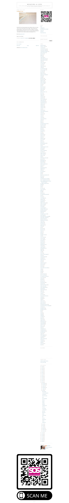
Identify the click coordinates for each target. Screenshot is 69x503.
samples (41, 250)
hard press (41, 165)
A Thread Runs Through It (44, 51)
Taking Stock (44, 419)
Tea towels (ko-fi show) (43, 295)
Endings (43, 402)
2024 (42, 369)
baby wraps (42, 72)
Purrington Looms (43, 234)
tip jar (41, 310)
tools (41, 311)
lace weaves (42, 188)
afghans (41, 55)
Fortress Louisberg (43, 150)
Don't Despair (44, 391)
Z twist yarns (42, 343)
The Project (42, 306)
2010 (42, 438)
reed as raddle (42, 239)
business (41, 94)
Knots (41, 185)
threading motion (42, 309)
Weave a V (41, 325)
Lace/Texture (44, 408)
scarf (41, 251)
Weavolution (42, 332)
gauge (41, 156)
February (43, 429)
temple (41, 299)
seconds (41, 255)
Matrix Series (42, 205)
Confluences (42, 107)
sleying (41, 271)
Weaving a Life (34, 4)
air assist (41, 56)
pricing (41, 233)
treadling (41, 315)
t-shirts (41, 293)
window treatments (43, 338)
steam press (42, 283)
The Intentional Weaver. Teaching (45, 305)
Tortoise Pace (44, 415)
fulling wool (42, 155)
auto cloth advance (43, 68)
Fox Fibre (41, 151)
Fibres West (42, 144)
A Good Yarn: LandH (43, 50)
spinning (41, 278)
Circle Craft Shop (42, 99)
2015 (42, 382)
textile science (42, 303)
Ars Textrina (42, 63)
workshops (41, 341)
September (44, 387)
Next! (43, 397)
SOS (41, 272)
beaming (41, 75)
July (43, 390)
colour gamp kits (42, 101)
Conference (42, 105)
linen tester (42, 193)
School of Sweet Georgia (43, 254)
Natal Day (43, 411)
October (43, 386)
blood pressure (42, 79)
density (41, 122)
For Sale (43, 418)
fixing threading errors (43, 146)
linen (41, 191)
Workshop (41, 339)
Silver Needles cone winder (44, 267)
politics (41, 232)
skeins (41, 270)
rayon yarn (41, 238)
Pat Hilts (41, 226)
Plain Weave (42, 229)
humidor (41, 177)
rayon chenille (42, 237)
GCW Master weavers (43, 157)
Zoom (41, 344)
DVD (41, 132)
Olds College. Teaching (43, 217)
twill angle (41, 316)
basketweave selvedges (43, 74)
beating (41, 77)
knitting (41, 184)
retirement (41, 243)
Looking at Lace (44, 405)
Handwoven (42, 162)
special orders (42, 277)
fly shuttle (41, 149)
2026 (42, 366)
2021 (42, 373)
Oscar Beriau (42, 223)
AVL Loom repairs (43, 69)
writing (41, 342)
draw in (41, 128)
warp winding (42, 322)
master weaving (42, 204)
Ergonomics (42, 138)
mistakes (41, 212)
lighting (41, 190)
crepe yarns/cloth (42, 118)
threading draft (42, 308)
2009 (42, 439)
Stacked (43, 401)
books (41, 84)
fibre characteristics (43, 143)
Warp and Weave (42, 321)
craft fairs (41, 113)
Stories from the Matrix (43, 284)
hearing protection (43, 167)
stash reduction (42, 282)
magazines (41, 201)
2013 (42, 434)
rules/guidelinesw (42, 248)
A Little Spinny (44, 409)
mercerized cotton (42, 210)
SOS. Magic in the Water (43, 276)
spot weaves (42, 281)
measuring (41, 206)
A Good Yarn (42, 47)
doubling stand (42, 127)
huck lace (41, 176)
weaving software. (43, 331)
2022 (42, 372)
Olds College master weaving (44, 216)
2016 (42, 380)
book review (42, 83)
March (43, 428)
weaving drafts (42, 328)
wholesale (41, 337)
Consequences (44, 394)
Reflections (43, 412)
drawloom (41, 129)
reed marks (42, 240)
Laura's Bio (42, 30)
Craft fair (41, 112)
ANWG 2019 (42, 62)
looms (41, 195)
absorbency (42, 53)
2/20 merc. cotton (42, 46)
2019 (42, 376)
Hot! (42, 416)
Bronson (41, 90)
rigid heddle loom (42, 244)
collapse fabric (42, 100)
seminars (41, 260)
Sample (41, 249)
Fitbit (41, 145)
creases (41, 116)
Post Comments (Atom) (24, 47)
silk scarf (41, 265)
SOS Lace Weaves (43, 273)
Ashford (41, 67)
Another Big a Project (43, 58)
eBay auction (42, 134)
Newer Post (18, 45)
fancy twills (42, 139)
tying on (41, 317)
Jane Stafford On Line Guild (44, 178)
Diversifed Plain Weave (43, 123)
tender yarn (42, 300)
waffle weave (42, 320)
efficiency (41, 135)
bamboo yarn (42, 73)
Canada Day (44, 422)
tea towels (41, 294)
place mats (41, 228)
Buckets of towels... (43, 91)
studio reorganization (43, 287)
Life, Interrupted (44, 398)
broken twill (42, 89)
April (43, 426)
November (43, 384)
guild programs (42, 160)
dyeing (41, 133)
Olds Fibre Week (42, 218)
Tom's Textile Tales (43, 32)
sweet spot (41, 292)
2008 (42, 441)
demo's (41, 121)
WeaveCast (42, 326)
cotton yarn (42, 110)
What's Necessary (44, 395)
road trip (41, 245)
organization (42, 222)
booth (41, 85)
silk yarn (41, 266)
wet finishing (42, 336)
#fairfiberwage (42, 45)
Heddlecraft (42, 168)
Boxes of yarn (42, 86)
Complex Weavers (43, 102)
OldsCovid (41, 221)
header (41, 166)
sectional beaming (42, 256)
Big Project (42, 78)
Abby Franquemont (43, 52)
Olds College (42, 215)
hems (41, 173)
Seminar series (42, 259)
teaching (41, 298)
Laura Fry (48, 445)
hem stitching (42, 171)
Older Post (37, 45)
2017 (42, 379)
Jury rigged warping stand (44, 183)
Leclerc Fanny (42, 189)
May (43, 425)
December (43, 383)
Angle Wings (42, 57)
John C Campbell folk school (44, 179)
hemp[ (41, 172)
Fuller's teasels (42, 154)
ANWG (41, 61)
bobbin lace (42, 80)
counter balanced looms (43, 111)
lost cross (41, 196)
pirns (41, 227)
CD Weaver (42, 96)
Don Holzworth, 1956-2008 (44, 29)
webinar (41, 333)
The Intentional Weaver (43, 304)
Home (28, 45)
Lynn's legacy (42, 200)
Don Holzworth (42, 124)
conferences (42, 106)
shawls (41, 261)
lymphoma (41, 199)
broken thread (42, 88)
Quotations (42, 31)
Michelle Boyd (42, 211)
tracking (41, 314)
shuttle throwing (42, 262)
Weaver (41, 327)
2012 (42, 435)
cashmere (41, 95)
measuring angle (42, 207)
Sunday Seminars (42, 289)
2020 (42, 375)
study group (42, 288)
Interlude (43, 404)
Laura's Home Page (43, 362)
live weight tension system (44, 194)
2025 (42, 368)
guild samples (42, 161)
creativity (41, 117)
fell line (41, 140)
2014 (42, 432)
